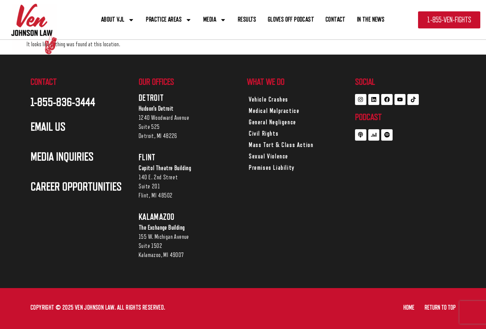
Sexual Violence (268, 157)
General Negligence (272, 122)
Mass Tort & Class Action (281, 145)
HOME (408, 308)
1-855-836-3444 (62, 102)
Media (214, 20)
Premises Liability (272, 168)
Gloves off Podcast (291, 19)
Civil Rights (263, 134)
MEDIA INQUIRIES (61, 157)
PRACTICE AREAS (169, 20)
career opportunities (76, 187)
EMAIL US (47, 127)
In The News (370, 19)
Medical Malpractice (274, 111)
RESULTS (247, 19)
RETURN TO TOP (440, 308)
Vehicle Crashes (268, 100)
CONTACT (335, 19)
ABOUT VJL (118, 20)
